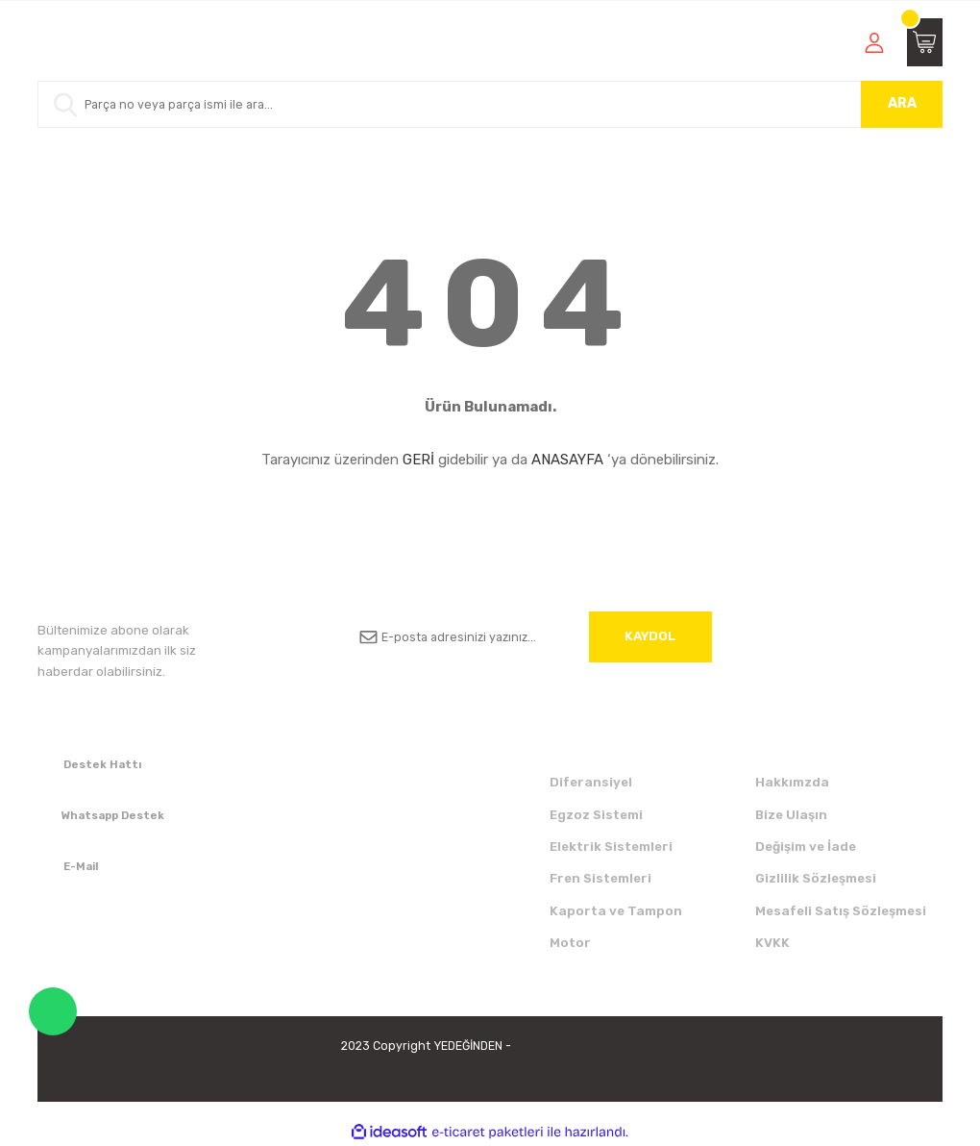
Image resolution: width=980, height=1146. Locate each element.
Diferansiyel (591, 782)
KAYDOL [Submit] (650, 636)
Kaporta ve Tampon (616, 911)
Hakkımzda (792, 782)
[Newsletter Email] (528, 636)
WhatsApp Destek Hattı (53, 1011)
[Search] (490, 104)
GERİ (418, 459)
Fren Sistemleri (600, 878)
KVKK (772, 942)
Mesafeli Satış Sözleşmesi (840, 911)
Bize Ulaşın (791, 815)
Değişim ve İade (805, 846)
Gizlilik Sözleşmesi (815, 878)
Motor (570, 942)
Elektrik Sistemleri (611, 846)
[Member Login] (874, 42)
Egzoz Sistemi (596, 815)
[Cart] (925, 42)
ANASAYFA (567, 459)
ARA (902, 103)
